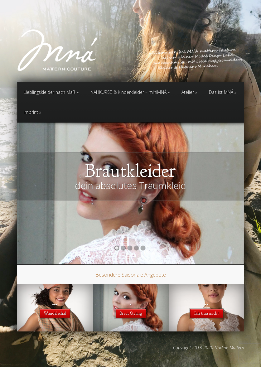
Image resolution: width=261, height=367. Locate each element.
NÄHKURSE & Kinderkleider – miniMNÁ (130, 92)
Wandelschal (55, 313)
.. (206, 302)
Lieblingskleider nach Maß (51, 92)
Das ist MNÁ (222, 92)
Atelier (189, 92)
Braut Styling (131, 313)
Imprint (32, 112)
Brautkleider (130, 171)
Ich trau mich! (206, 313)
